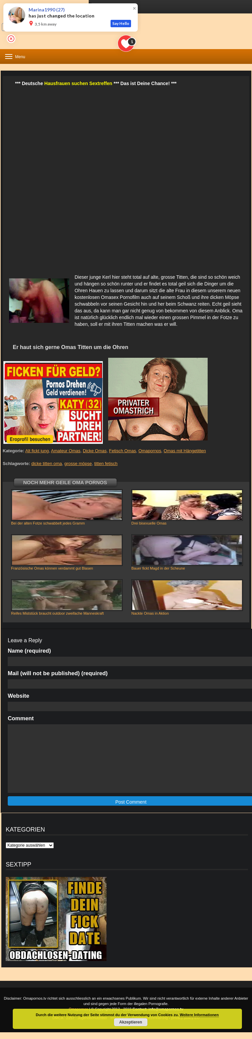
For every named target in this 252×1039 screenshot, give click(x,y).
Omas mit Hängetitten (185, 450)
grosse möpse (78, 463)
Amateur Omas (65, 450)
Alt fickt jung (37, 450)
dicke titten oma (46, 463)
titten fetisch (105, 463)
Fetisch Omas (122, 450)
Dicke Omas (95, 450)
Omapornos (149, 450)
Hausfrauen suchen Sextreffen (78, 83)
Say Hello (120, 23)
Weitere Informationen (199, 1015)
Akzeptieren (130, 1022)
